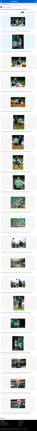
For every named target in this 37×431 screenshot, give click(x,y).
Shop (20, 423)
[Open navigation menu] (1, 1)
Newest (23, 12)
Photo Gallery (21, 422)
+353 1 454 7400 (5, 424)
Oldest (26, 12)
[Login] (34, 1)
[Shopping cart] (36, 1)
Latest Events (21, 421)
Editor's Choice (32, 12)
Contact (20, 425)
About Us (20, 424)
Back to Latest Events (5, 7)
